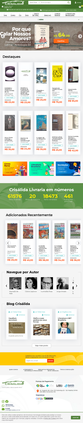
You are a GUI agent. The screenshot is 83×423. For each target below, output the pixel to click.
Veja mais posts (41, 346)
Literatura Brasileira (70, 14)
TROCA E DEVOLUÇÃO (67, 369)
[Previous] (3, 36)
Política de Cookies (50, 418)
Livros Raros (57, 14)
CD (20, 14)
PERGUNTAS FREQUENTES (46, 369)
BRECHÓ (47, 14)
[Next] (80, 36)
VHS (5, 14)
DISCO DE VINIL (35, 14)
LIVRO (13, 14)
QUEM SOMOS (13, 369)
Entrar (78, 2)
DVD (27, 14)
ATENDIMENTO (28, 369)
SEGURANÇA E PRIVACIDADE (33, 370)
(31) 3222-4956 (71, 10)
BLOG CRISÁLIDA (53, 370)
